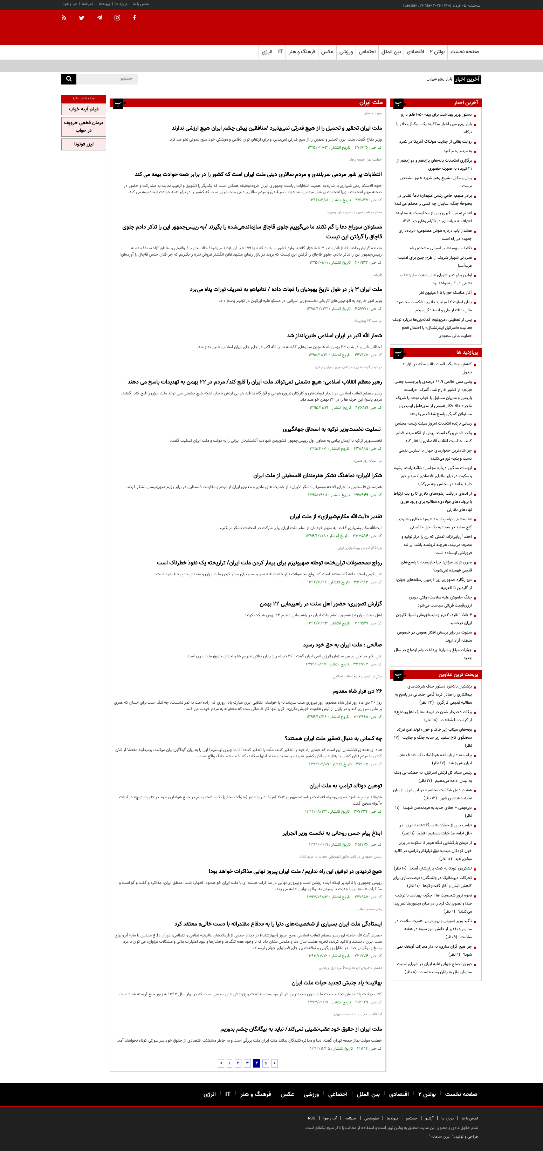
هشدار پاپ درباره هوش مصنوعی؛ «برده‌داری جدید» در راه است (435, 235)
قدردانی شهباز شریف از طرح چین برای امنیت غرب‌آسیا (435, 262)
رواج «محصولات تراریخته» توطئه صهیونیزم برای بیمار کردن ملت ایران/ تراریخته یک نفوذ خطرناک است (269, 563)
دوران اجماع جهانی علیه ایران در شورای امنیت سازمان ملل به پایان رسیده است (434, 968)
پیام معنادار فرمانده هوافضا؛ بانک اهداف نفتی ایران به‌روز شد (435, 759)
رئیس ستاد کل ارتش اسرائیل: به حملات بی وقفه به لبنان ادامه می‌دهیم (432, 777)
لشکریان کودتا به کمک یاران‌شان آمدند (433, 868)
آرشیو (429, 1119)
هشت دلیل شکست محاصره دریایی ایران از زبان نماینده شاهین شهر (432, 794)
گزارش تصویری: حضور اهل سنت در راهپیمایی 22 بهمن (321, 604)
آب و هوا (70, 4)
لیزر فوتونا (84, 144)
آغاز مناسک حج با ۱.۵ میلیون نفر (445, 293)
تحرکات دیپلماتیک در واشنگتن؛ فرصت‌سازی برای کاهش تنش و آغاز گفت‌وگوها (432, 882)
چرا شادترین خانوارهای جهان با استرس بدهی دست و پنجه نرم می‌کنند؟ (435, 454)
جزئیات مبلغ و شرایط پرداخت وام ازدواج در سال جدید (433, 654)
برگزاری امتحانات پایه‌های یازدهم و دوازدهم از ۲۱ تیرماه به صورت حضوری (434, 164)
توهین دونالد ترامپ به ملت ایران (345, 786)
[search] (68, 79)
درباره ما (121, 4)
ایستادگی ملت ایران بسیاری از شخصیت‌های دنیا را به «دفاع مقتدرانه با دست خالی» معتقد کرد (278, 924)
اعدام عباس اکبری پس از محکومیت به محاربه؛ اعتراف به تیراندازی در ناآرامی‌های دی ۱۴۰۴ (434, 217)
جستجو (411, 1119)
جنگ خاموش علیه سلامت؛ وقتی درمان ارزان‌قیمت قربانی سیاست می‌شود (440, 601)
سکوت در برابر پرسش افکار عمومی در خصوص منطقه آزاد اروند (434, 636)
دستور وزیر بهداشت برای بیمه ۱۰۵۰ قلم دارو (436, 114)
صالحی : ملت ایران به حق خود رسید (342, 645)
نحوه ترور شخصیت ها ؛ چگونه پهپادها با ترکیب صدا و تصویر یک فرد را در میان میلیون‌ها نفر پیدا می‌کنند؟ (432, 903)
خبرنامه (88, 4)
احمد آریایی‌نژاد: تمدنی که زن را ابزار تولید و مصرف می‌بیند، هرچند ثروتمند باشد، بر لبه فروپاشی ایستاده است (436, 545)
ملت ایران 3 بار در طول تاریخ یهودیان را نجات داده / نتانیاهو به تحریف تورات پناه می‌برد (286, 289)
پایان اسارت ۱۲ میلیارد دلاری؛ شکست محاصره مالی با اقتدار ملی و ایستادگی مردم (434, 306)
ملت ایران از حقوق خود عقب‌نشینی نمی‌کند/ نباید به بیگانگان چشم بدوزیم (301, 1029)
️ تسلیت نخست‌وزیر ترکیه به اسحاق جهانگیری (332, 429)
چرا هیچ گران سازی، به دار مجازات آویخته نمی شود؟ (434, 950)
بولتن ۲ (437, 52)
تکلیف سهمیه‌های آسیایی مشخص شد (440, 248)
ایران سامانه (441, 1136)
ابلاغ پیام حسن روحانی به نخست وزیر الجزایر (332, 833)
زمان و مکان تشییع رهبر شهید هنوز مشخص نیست (436, 182)
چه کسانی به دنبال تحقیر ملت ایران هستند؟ (333, 738)
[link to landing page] (447, 28)
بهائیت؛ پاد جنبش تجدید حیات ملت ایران (336, 983)
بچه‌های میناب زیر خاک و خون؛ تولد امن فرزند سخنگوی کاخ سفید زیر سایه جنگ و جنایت (433, 737)
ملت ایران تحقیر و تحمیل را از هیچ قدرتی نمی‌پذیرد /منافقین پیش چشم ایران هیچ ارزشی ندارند (277, 128)
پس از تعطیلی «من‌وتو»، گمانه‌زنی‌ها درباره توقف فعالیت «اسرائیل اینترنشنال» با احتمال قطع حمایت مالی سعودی (432, 328)
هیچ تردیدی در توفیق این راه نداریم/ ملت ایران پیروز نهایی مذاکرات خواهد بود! (295, 871)
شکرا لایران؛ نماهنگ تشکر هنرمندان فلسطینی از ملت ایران (317, 476)
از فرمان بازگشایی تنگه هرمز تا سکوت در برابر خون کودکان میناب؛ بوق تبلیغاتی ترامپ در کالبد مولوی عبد (433, 851)
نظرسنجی (371, 1119)
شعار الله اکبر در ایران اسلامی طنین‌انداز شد (334, 336)
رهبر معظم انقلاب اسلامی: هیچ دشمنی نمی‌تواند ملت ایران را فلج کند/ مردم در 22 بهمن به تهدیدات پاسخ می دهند (255, 382)
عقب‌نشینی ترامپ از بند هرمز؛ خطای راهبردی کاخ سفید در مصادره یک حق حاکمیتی (435, 523)
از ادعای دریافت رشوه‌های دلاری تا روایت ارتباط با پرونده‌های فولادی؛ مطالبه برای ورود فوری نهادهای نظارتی (433, 501)
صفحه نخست (465, 52)
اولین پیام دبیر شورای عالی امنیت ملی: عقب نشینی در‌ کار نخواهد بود (436, 279)
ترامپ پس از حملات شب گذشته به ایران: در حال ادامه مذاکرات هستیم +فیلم (435, 829)
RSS (311, 1119)
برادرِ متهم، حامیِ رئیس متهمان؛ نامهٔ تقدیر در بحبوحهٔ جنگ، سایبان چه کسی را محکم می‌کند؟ (433, 199)
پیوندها (104, 4)
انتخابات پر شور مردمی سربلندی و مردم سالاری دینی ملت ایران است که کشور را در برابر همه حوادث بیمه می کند (258, 174)
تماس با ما (141, 4)
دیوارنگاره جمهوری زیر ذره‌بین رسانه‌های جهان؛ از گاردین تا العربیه (434, 584)
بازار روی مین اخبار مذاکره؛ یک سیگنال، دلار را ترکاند (434, 128)
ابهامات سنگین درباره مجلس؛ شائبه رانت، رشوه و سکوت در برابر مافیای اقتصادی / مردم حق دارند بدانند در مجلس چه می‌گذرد (433, 476)
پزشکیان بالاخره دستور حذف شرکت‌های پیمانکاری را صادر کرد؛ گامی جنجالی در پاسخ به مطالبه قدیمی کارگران (433, 694)
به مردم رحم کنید (458, 151)
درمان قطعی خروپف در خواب (83, 127)
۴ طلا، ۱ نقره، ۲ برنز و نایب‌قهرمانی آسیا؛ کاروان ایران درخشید (434, 619)
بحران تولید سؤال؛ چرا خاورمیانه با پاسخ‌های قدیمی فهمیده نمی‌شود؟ (436, 566)
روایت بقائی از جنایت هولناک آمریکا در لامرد (435, 141)
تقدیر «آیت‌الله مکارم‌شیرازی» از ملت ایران (336, 517)
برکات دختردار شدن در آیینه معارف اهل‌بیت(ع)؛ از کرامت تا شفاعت (433, 716)
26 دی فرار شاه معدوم (357, 691)
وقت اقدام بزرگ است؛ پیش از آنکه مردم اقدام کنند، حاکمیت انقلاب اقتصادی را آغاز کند (434, 437)
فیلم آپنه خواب (83, 109)
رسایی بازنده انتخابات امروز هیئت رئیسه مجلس (433, 423)
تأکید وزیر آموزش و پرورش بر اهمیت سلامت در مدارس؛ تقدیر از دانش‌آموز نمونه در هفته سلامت (433, 929)
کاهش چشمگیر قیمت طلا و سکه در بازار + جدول (437, 368)
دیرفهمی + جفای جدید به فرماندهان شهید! (433, 812)
